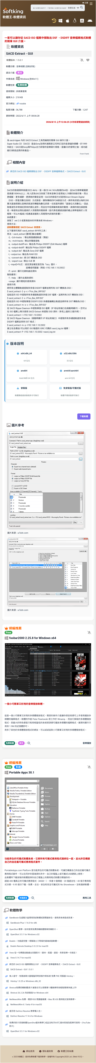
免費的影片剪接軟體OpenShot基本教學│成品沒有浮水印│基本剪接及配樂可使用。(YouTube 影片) (49, 1024)
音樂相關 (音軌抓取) (25, 66)
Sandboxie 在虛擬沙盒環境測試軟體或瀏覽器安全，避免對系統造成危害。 (41, 918)
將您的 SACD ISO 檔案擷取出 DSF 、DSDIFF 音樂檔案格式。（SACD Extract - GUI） (48, 171)
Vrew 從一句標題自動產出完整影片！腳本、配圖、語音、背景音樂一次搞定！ (43, 953)
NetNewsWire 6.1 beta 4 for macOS (26, 1004)
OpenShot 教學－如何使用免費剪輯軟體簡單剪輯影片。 (33, 929)
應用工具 (87, 898)
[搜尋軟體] (58, 7)
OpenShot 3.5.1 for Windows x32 (25, 934)
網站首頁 (29, 1051)
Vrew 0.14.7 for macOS (20, 958)
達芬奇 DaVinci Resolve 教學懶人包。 (25, 1011)
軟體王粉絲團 (65, 1051)
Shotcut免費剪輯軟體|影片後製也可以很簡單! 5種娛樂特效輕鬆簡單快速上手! (43, 987)
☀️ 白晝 (85, 3)
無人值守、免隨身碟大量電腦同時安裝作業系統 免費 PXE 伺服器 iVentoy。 (42, 976)
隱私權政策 (46, 1051)
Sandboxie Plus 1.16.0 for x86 (23, 923)
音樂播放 (87, 743)
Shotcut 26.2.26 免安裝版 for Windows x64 (29, 993)
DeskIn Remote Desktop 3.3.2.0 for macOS (29, 946)
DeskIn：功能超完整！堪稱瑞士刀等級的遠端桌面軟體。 (34, 941)
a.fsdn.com (23, 533)
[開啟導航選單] (92, 3)
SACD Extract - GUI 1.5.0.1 (22, 969)
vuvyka (21, 103)
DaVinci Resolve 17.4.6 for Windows (26, 1016)
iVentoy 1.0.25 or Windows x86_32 (25, 981)
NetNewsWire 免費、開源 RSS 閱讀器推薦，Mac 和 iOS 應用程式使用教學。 (43, 999)
